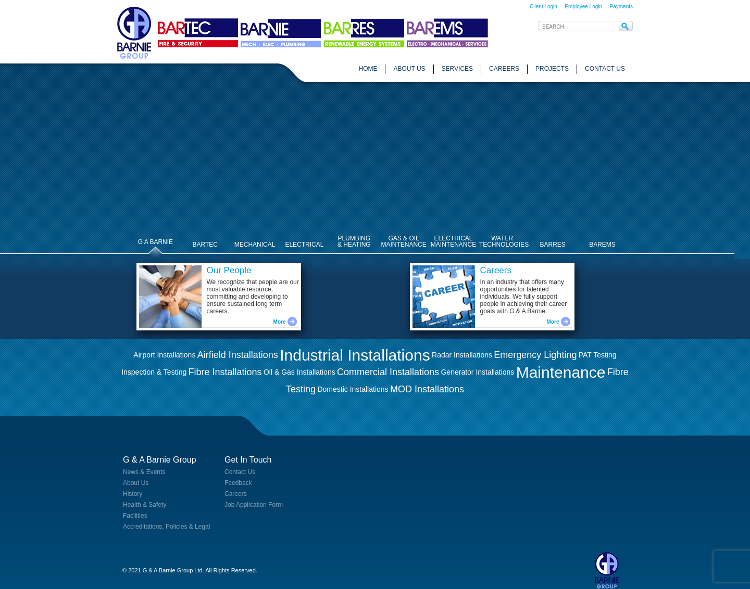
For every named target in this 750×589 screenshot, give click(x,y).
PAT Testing (598, 355)
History (132, 493)
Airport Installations (164, 355)
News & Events (144, 472)
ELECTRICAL (304, 244)
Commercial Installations (388, 372)
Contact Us (239, 472)
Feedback (238, 482)
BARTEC (205, 244)
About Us (135, 482)
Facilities (135, 515)
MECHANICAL (255, 244)
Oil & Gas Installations (299, 372)
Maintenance (561, 372)
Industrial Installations (355, 355)
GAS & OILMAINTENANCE (403, 241)
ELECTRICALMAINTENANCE (453, 241)
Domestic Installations (352, 389)
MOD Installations (427, 389)
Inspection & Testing (153, 372)
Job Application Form (253, 504)
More (362, 322)
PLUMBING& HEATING (354, 241)
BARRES (552, 244)
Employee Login (583, 6)
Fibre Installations (225, 372)
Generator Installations (477, 372)
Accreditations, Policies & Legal (166, 526)
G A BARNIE (155, 242)
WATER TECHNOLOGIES (504, 241)
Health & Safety (144, 504)
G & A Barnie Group (159, 459)
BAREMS (602, 244)
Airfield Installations (237, 355)
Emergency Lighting (535, 355)
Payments (621, 6)
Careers (235, 493)
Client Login (543, 6)
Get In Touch (247, 459)
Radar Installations (462, 355)
